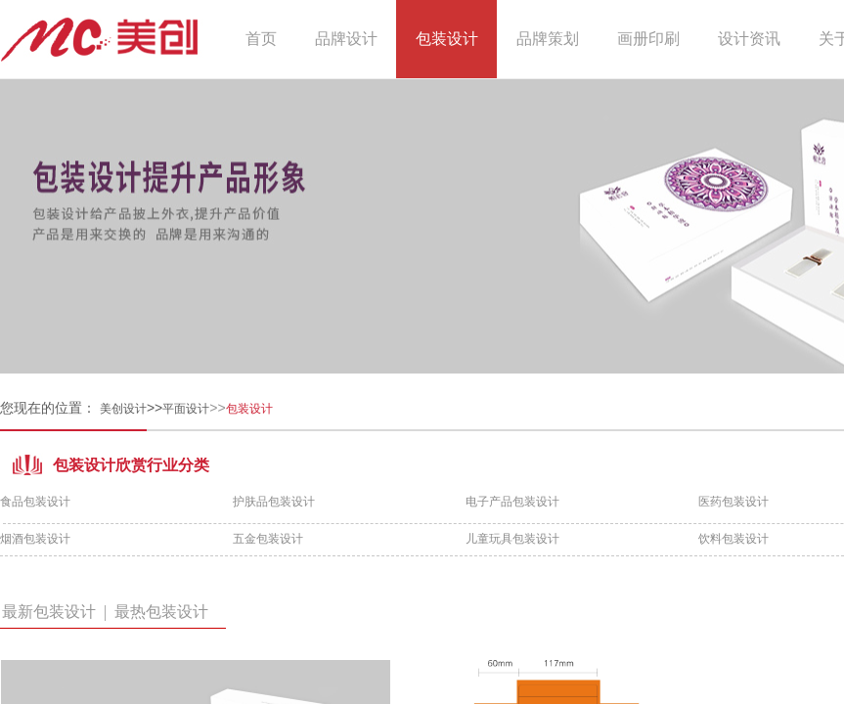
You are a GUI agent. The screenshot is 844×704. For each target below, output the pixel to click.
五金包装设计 (268, 539)
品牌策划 (547, 38)
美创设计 (123, 409)
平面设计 (185, 409)
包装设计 (447, 38)
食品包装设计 (35, 501)
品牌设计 (346, 38)
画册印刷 (648, 38)
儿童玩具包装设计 (512, 539)
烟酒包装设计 (35, 539)
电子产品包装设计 (512, 501)
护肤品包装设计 (274, 501)
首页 (261, 38)
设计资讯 (749, 38)
